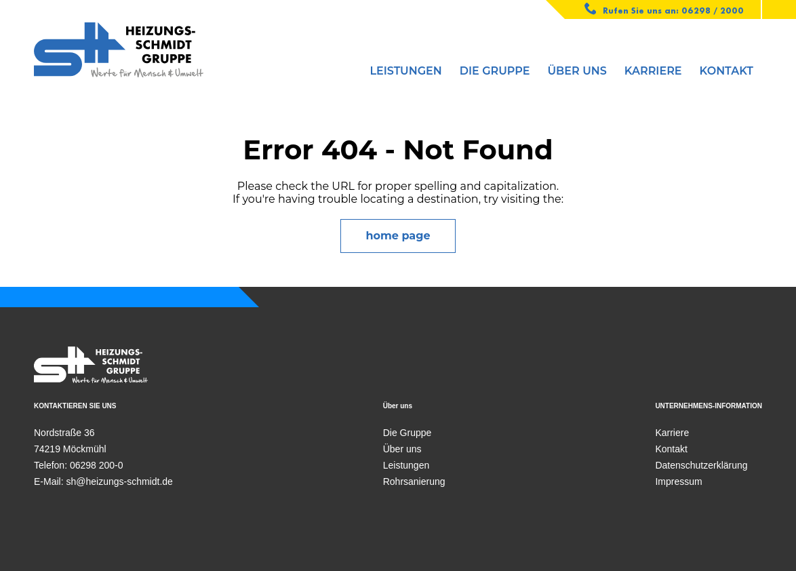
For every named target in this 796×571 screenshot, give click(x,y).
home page (397, 235)
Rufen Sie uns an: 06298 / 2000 (664, 9)
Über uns (577, 70)
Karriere (653, 70)
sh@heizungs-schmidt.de (119, 481)
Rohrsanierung (414, 481)
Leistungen (405, 70)
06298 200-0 (96, 465)
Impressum (678, 481)
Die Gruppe (495, 70)
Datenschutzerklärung (701, 465)
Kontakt (726, 70)
